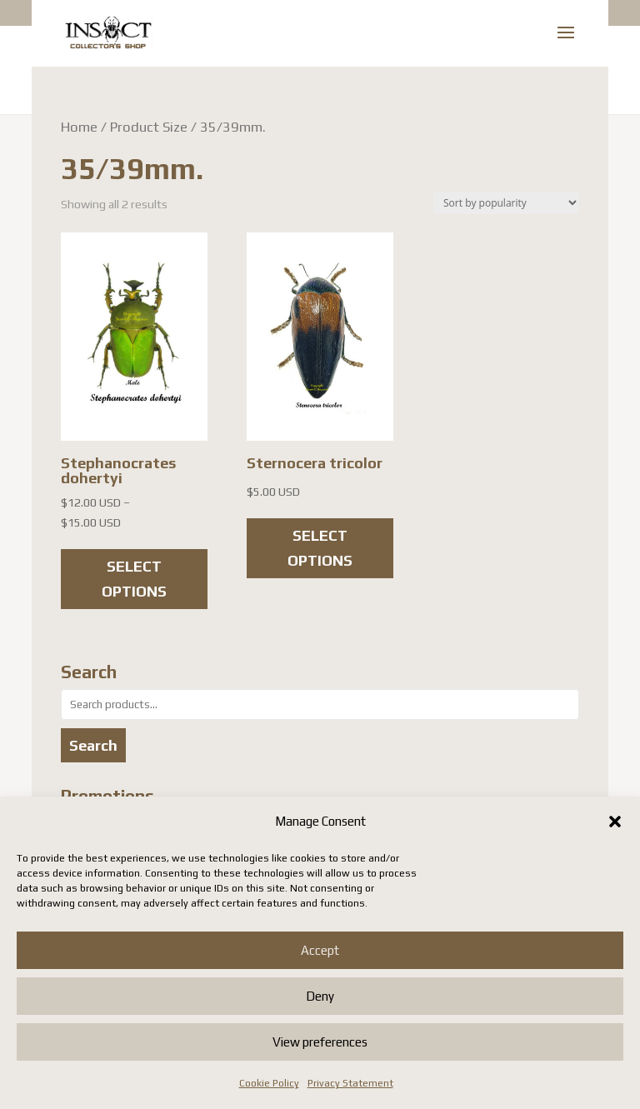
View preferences (320, 1042)
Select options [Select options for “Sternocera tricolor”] (320, 548)
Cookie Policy (269, 1083)
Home (79, 126)
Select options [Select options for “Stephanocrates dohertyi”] (134, 579)
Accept (320, 950)
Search (93, 745)
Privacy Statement (350, 1083)
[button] (615, 821)
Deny (320, 996)
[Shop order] (506, 203)
